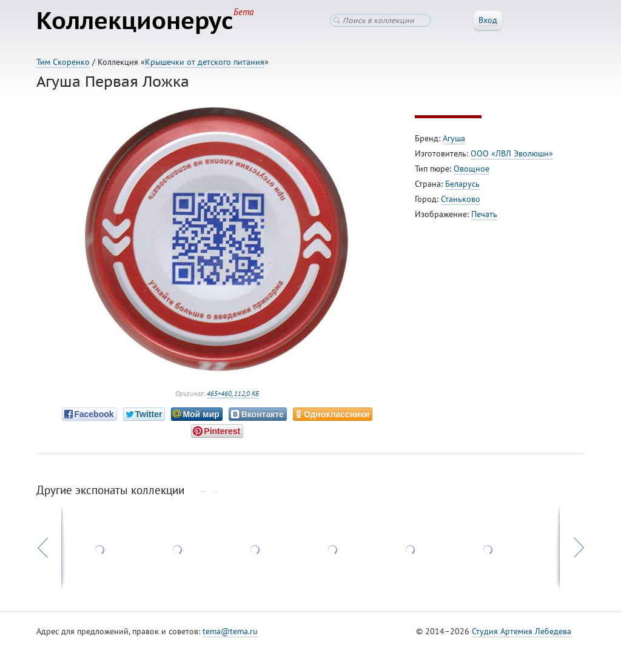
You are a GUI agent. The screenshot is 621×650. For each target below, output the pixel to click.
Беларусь (462, 183)
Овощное (471, 168)
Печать (484, 214)
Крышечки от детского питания (204, 61)
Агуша (454, 138)
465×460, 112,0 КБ (233, 393)
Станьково (460, 198)
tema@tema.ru (230, 631)
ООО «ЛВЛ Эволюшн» (512, 153)
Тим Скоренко (63, 61)
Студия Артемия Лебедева (521, 631)
